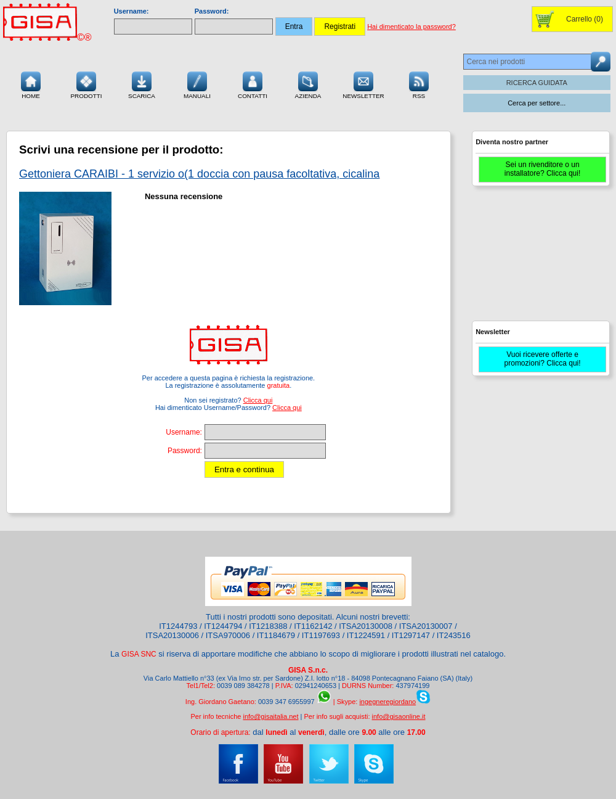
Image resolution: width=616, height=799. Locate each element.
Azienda (308, 83)
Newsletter (363, 83)
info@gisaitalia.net (270, 716)
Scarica (141, 83)
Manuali (197, 83)
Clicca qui (258, 400)
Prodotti (86, 83)
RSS (419, 83)
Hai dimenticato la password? (411, 26)
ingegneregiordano (387, 701)
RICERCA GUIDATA (536, 82)
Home (31, 83)
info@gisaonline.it (399, 716)
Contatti (252, 83)
